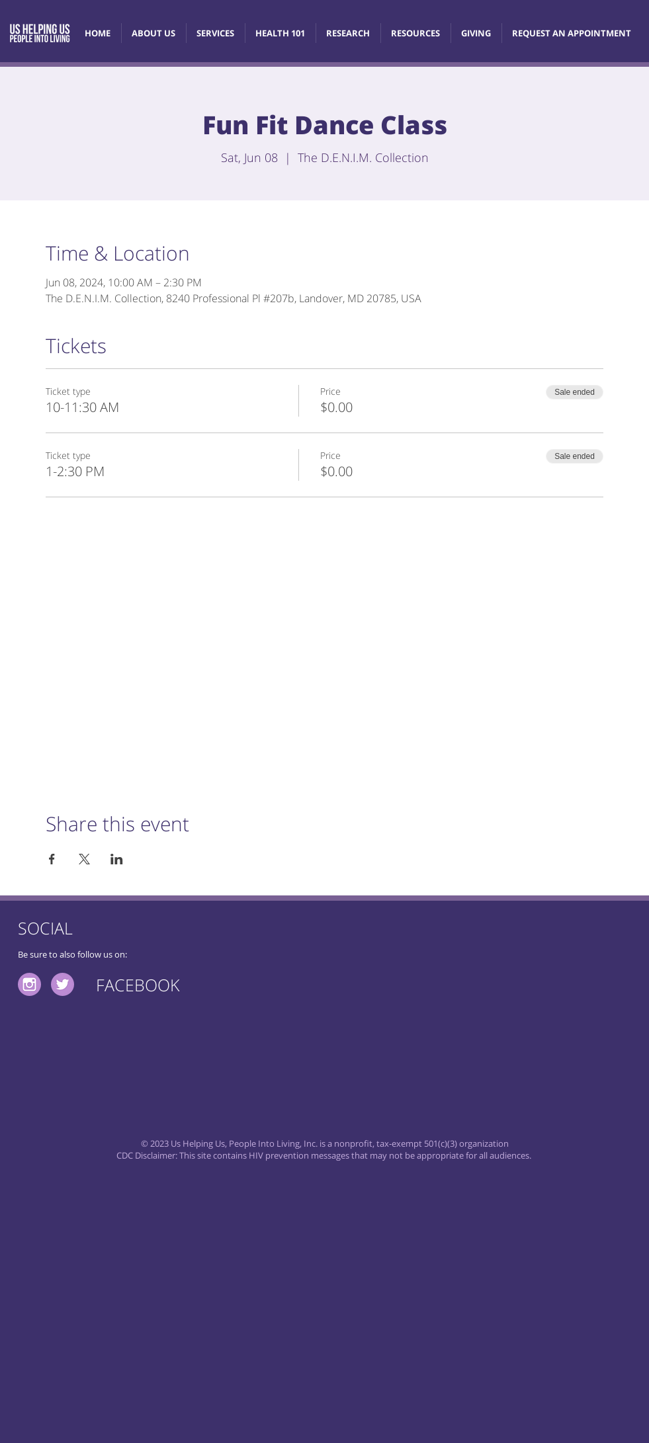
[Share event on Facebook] (52, 859)
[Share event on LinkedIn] (116, 859)
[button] (280, 33)
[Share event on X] (84, 859)
